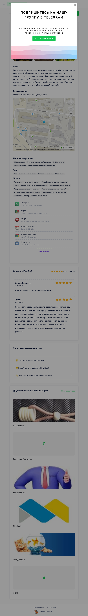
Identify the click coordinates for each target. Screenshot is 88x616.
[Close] (75, 5)
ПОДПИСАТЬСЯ (44, 38)
